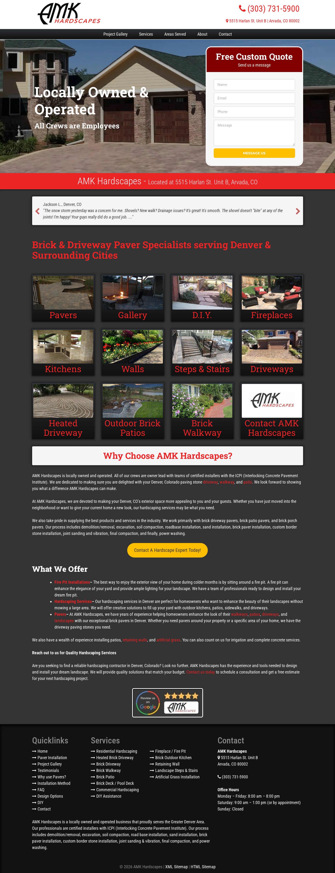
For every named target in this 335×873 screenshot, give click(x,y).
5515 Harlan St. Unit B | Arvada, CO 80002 (263, 20)
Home (43, 751)
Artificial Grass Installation (177, 777)
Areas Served (175, 34)
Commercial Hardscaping (117, 790)
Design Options (50, 796)
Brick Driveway (108, 764)
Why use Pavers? (52, 777)
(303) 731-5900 (269, 9)
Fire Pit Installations (72, 582)
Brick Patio (105, 777)
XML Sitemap (176, 867)
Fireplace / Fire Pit (170, 751)
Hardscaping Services (73, 601)
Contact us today (200, 672)
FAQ (41, 790)
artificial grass (168, 640)
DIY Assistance (108, 796)
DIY (40, 802)
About (202, 34)
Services (146, 34)
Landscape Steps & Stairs (176, 770)
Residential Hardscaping (116, 751)
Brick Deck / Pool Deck (115, 783)
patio (247, 482)
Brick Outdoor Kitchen (173, 758)
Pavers (60, 614)
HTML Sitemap (203, 867)
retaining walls (135, 640)
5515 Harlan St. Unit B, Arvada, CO (216, 182)
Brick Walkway (108, 770)
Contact (225, 34)
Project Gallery (115, 34)
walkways (239, 614)
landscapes (64, 621)
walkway (227, 482)
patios (255, 614)
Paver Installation (52, 758)
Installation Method (54, 783)
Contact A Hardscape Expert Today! (167, 550)
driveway (210, 482)
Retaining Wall (167, 764)
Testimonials (48, 770)
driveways (270, 614)
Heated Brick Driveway (115, 758)
